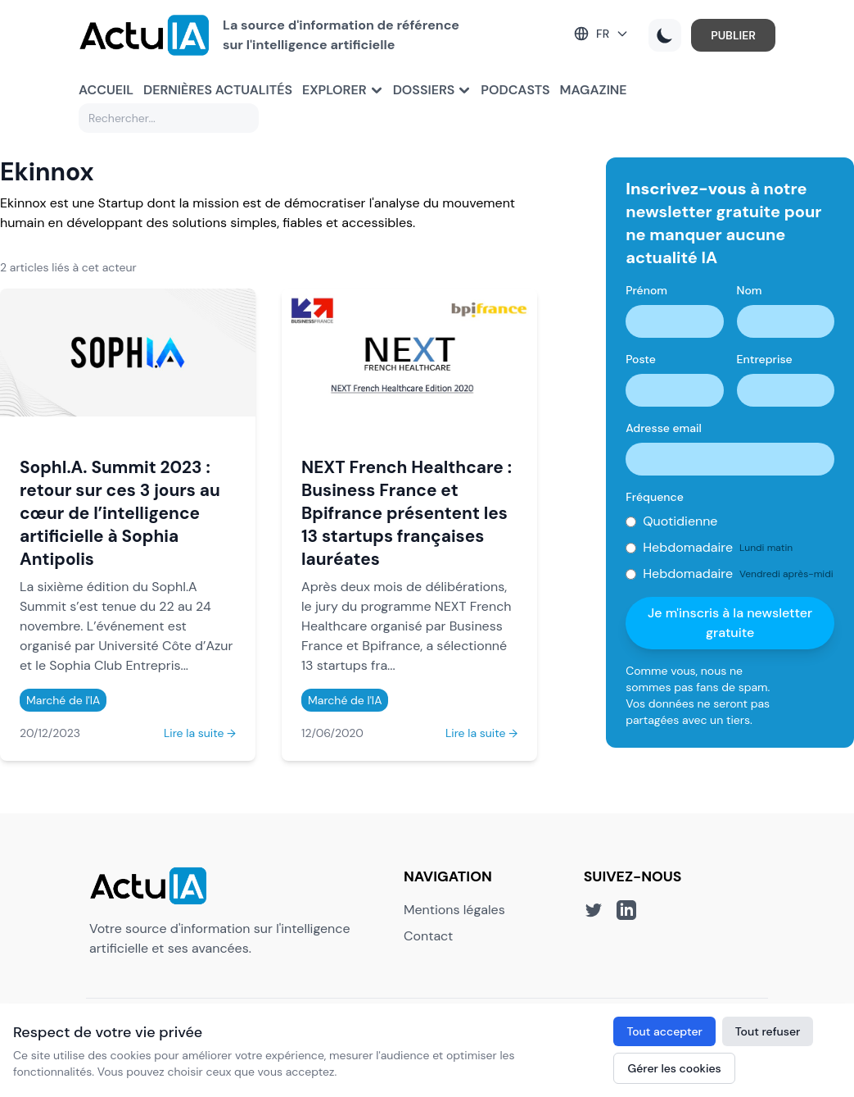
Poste (641, 359)
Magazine (593, 89)
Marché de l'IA (63, 700)
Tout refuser (768, 1031)
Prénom (646, 290)
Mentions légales (454, 909)
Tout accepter (664, 1031)
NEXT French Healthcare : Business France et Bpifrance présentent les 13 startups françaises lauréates (406, 513)
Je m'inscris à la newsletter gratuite (730, 622)
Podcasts (515, 89)
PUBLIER (733, 35)
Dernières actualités (217, 89)
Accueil (106, 89)
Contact (428, 936)
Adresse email (664, 428)
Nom (749, 290)
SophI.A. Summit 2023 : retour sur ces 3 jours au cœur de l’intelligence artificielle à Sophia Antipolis (120, 513)
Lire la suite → (200, 733)
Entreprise (765, 359)
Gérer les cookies (674, 1068)
